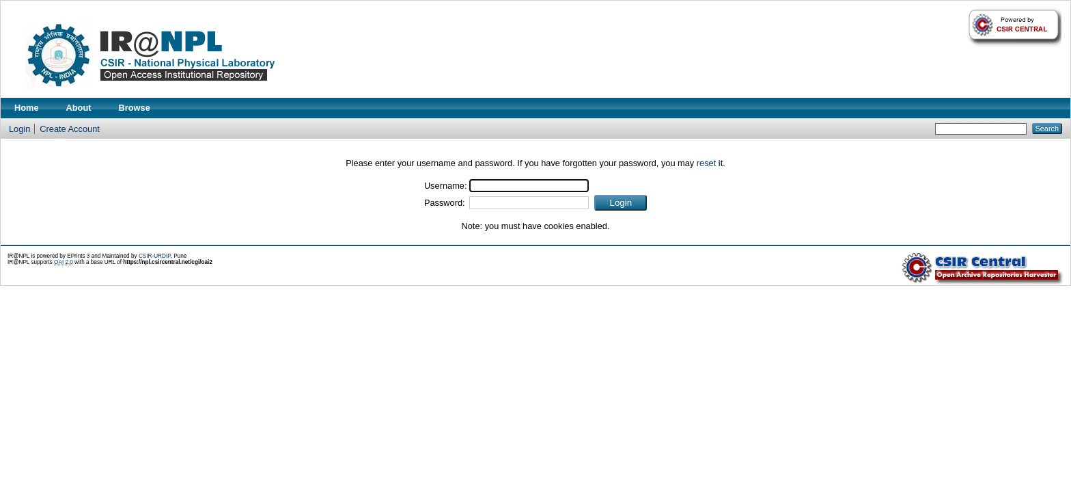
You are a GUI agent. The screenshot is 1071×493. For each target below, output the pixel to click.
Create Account (70, 129)
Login (19, 129)
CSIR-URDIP (155, 256)
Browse (134, 108)
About (79, 108)
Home (26, 108)
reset (706, 163)
